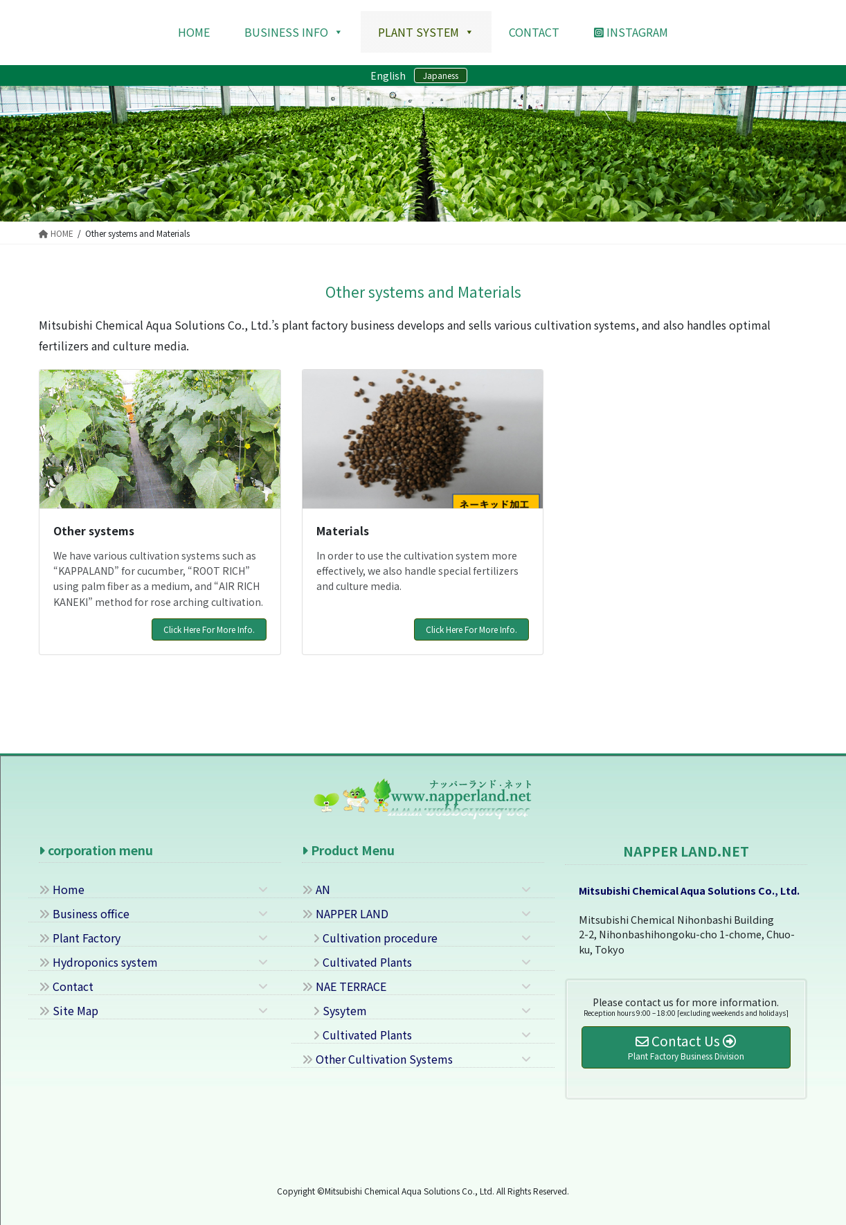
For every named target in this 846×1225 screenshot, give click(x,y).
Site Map (68, 1010)
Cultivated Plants (357, 962)
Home (61, 889)
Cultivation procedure (370, 937)
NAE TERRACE (344, 986)
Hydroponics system (98, 962)
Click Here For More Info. (209, 629)
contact (534, 32)
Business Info (293, 32)
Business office (84, 913)
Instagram (631, 32)
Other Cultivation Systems (377, 1058)
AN (316, 889)
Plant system (426, 32)
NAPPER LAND (345, 913)
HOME (194, 32)
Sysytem (334, 1010)
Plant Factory (79, 937)
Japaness (440, 75)
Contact (66, 986)
